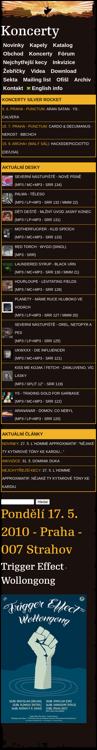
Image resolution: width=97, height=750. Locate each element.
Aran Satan (58, 109)
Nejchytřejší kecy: (22, 470)
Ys (75, 109)
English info (47, 88)
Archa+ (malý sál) (30, 144)
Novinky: (11, 444)
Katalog (63, 45)
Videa (38, 71)
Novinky (13, 45)
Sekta (10, 79)
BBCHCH (28, 134)
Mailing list (37, 79)
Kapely (38, 45)
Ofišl (63, 79)
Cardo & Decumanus (69, 126)
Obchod (13, 54)
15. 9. (6, 144)
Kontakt (13, 88)
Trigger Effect (32, 566)
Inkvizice (64, 62)
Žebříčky (14, 71)
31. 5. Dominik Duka (41, 461)
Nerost (9, 134)
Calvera (10, 117)
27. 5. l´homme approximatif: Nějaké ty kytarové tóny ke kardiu (45, 478)
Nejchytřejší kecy (25, 62)
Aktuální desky (21, 167)
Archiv (82, 79)
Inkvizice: (11, 461)
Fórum (66, 54)
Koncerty (40, 54)
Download (63, 71)
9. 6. (5, 109)
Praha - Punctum (27, 109)
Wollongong (28, 580)
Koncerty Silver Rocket (32, 99)
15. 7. (6, 126)
